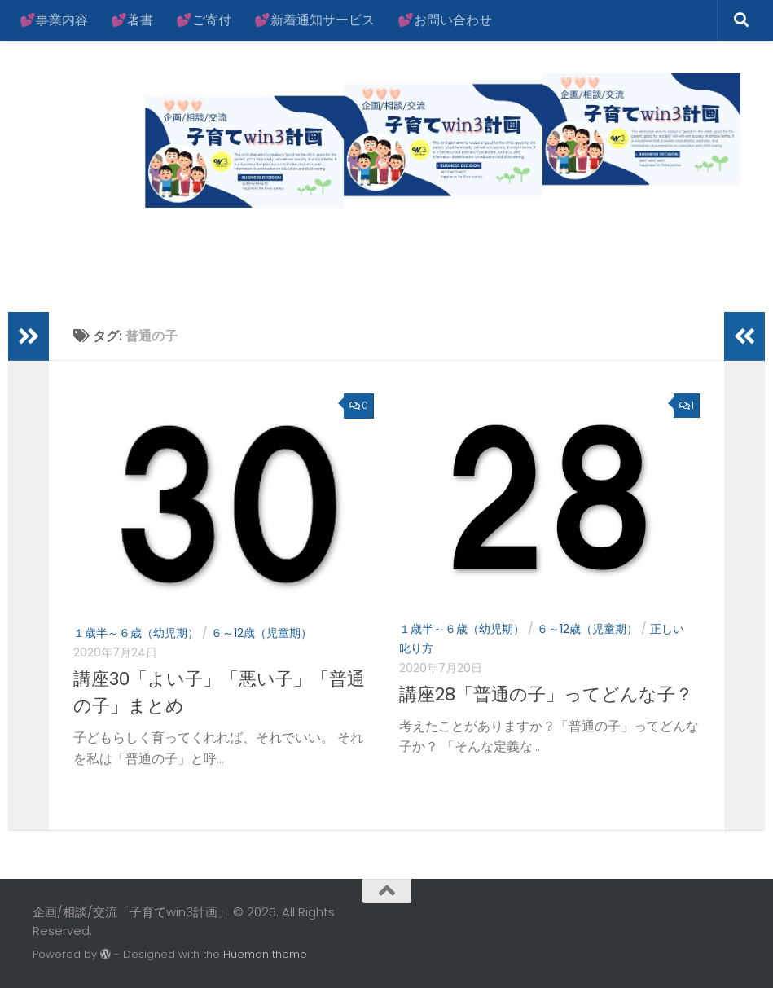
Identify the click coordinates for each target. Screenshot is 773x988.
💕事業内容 (54, 20)
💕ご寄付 (203, 20)
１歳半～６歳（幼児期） (136, 633)
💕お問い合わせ (444, 20)
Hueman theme (265, 954)
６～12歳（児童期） (261, 633)
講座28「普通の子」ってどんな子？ (546, 694)
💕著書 (132, 20)
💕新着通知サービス (314, 20)
